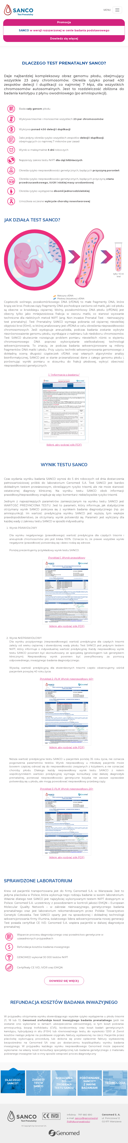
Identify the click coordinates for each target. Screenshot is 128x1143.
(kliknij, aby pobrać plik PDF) (64, 409)
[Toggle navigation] (117, 10)
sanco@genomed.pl (86, 1118)
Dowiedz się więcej (64, 980)
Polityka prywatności (78, 1121)
